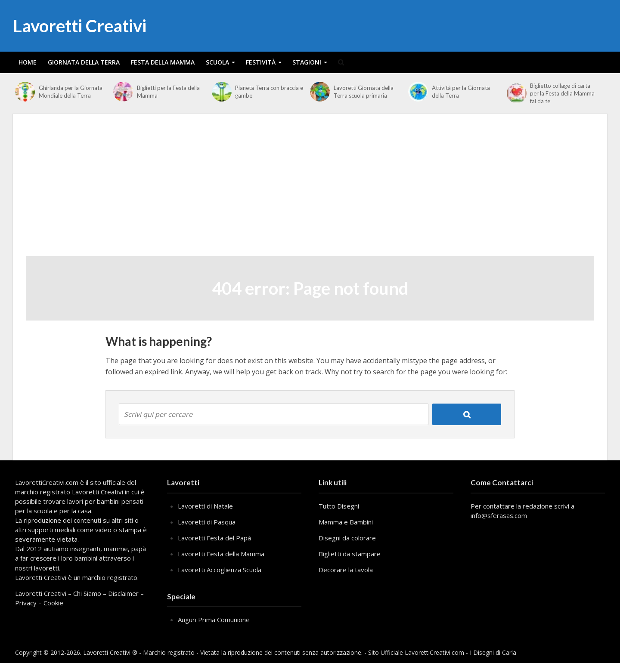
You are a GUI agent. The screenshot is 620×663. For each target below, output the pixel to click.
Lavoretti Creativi (79, 25)
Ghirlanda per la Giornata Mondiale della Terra (70, 91)
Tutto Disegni (339, 506)
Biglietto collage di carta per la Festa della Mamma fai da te (562, 93)
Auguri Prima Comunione (214, 619)
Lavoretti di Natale (205, 506)
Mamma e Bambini (346, 522)
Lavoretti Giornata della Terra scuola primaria (364, 91)
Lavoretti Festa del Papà (214, 537)
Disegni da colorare (347, 537)
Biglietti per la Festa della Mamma (168, 91)
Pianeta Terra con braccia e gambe (269, 91)
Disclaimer (123, 593)
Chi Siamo (87, 593)
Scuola (217, 62)
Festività (261, 62)
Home (28, 62)
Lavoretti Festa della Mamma (221, 553)
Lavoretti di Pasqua (207, 522)
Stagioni (306, 62)
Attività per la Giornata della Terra (461, 91)
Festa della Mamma (163, 62)
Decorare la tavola (346, 569)
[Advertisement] (310, 191)
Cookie (53, 602)
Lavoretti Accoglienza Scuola (219, 569)
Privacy (26, 602)
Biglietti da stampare (350, 553)
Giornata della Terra (84, 62)
